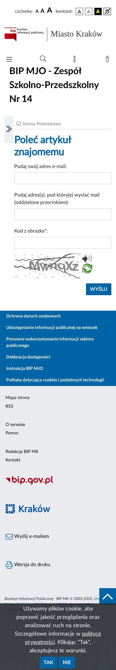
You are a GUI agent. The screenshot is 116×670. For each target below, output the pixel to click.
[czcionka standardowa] (37, 11)
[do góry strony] (107, 596)
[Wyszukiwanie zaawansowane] (43, 59)
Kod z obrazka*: (31, 231)
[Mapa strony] (75, 60)
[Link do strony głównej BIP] (58, 34)
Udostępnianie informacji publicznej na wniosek (51, 328)
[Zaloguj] (108, 60)
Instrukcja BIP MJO (24, 368)
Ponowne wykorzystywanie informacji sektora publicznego (50, 342)
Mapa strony (18, 398)
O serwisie (15, 425)
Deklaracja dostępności (28, 357)
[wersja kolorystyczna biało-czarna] (89, 11)
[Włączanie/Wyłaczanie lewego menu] (9, 129)
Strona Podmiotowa (42, 124)
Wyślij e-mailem (27, 536)
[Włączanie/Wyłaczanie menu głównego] (9, 60)
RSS (9, 406)
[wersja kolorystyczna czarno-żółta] (98, 11)
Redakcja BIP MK (22, 452)
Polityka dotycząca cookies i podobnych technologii (55, 380)
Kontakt (13, 460)
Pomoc (12, 433)
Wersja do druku (28, 565)
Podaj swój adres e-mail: (40, 166)
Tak (48, 662)
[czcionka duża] (50, 10)
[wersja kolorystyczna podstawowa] (79, 11)
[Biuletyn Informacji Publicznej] (58, 483)
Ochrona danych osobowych (33, 316)
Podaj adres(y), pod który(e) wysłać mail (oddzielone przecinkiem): (57, 199)
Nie (67, 662)
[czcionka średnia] (42, 11)
